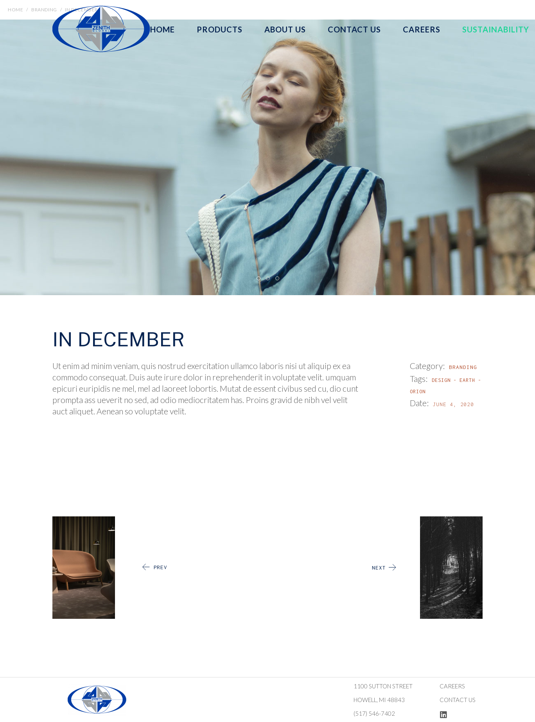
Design (441, 380)
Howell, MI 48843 (379, 699)
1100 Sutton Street (383, 686)
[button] (258, 277)
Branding (463, 367)
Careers (452, 686)
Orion (417, 391)
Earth (467, 380)
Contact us (458, 699)
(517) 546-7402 (374, 713)
